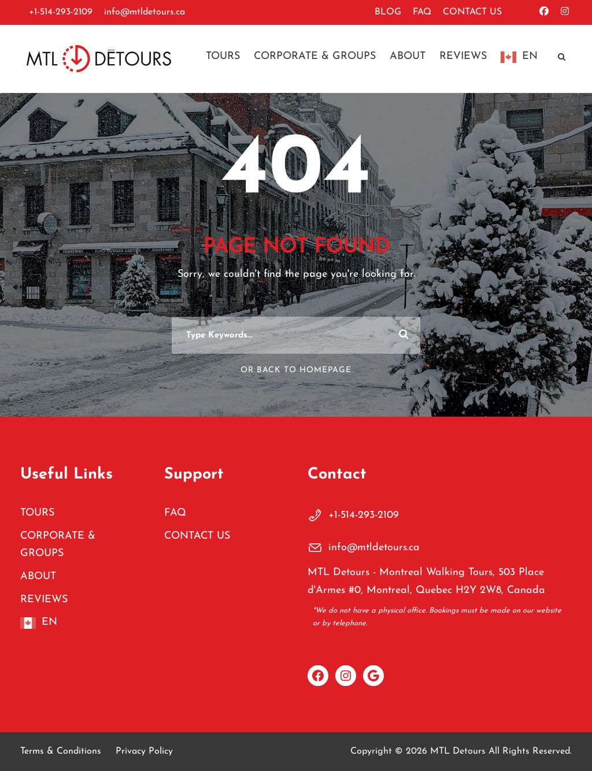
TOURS (223, 56)
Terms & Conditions (60, 751)
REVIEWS (463, 56)
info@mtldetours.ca (144, 12)
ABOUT (408, 56)
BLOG (388, 12)
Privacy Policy (144, 751)
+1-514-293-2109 (60, 12)
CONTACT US (472, 12)
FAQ (422, 12)
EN (530, 56)
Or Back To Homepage (296, 370)
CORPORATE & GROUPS (315, 56)
